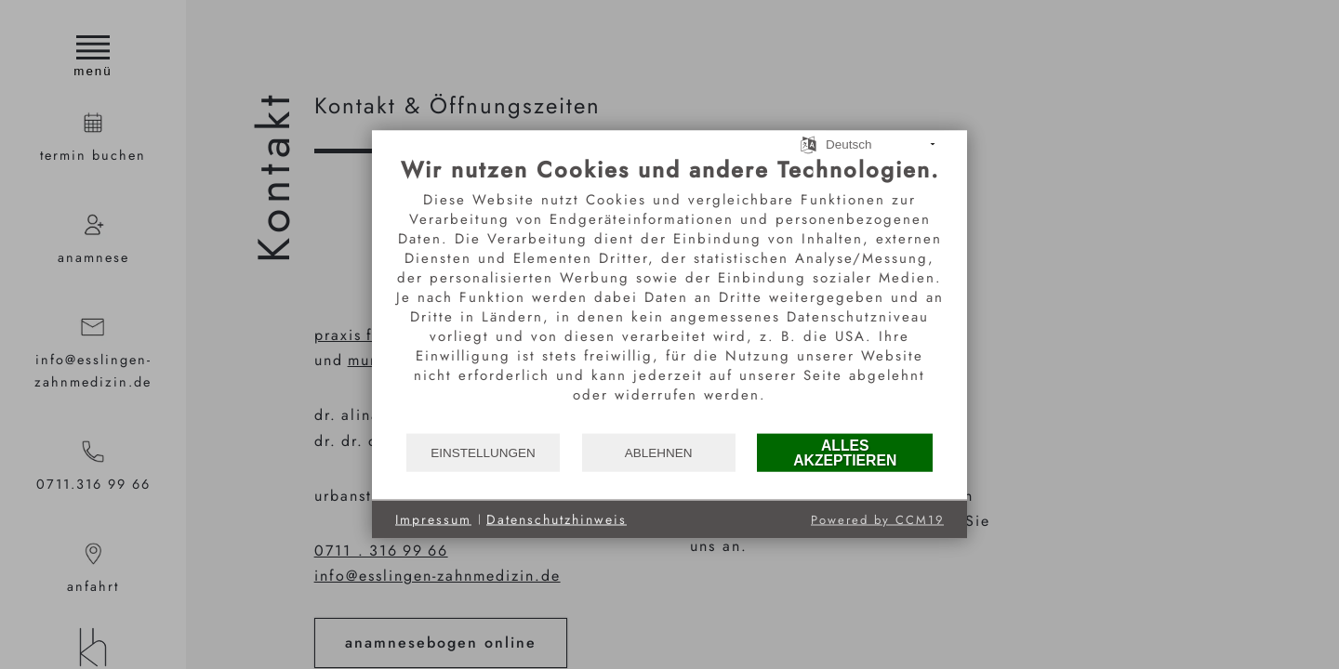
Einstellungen (483, 452)
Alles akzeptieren (844, 452)
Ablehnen (659, 452)
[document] (669, 294)
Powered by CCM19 (877, 520)
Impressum (433, 519)
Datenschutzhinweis (556, 519)
